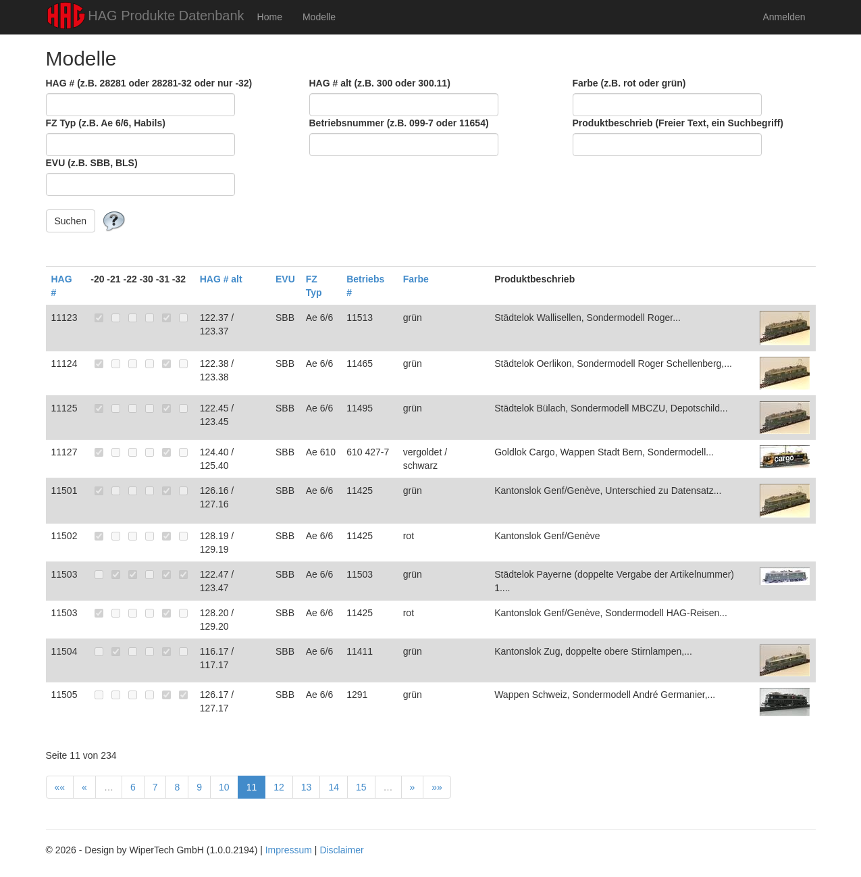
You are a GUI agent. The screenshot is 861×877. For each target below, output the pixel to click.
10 (224, 787)
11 (251, 787)
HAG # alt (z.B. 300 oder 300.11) (379, 83)
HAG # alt (221, 279)
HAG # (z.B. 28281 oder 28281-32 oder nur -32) (149, 83)
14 (333, 787)
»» (437, 787)
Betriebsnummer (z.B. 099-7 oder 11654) (399, 123)
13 (306, 787)
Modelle (319, 16)
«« (60, 787)
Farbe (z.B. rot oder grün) (629, 83)
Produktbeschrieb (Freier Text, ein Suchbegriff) (678, 123)
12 (278, 787)
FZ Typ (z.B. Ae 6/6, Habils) (105, 123)
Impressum (288, 850)
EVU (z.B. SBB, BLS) (92, 162)
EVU (285, 279)
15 (361, 787)
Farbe (416, 279)
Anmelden (783, 16)
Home (269, 16)
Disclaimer (341, 850)
